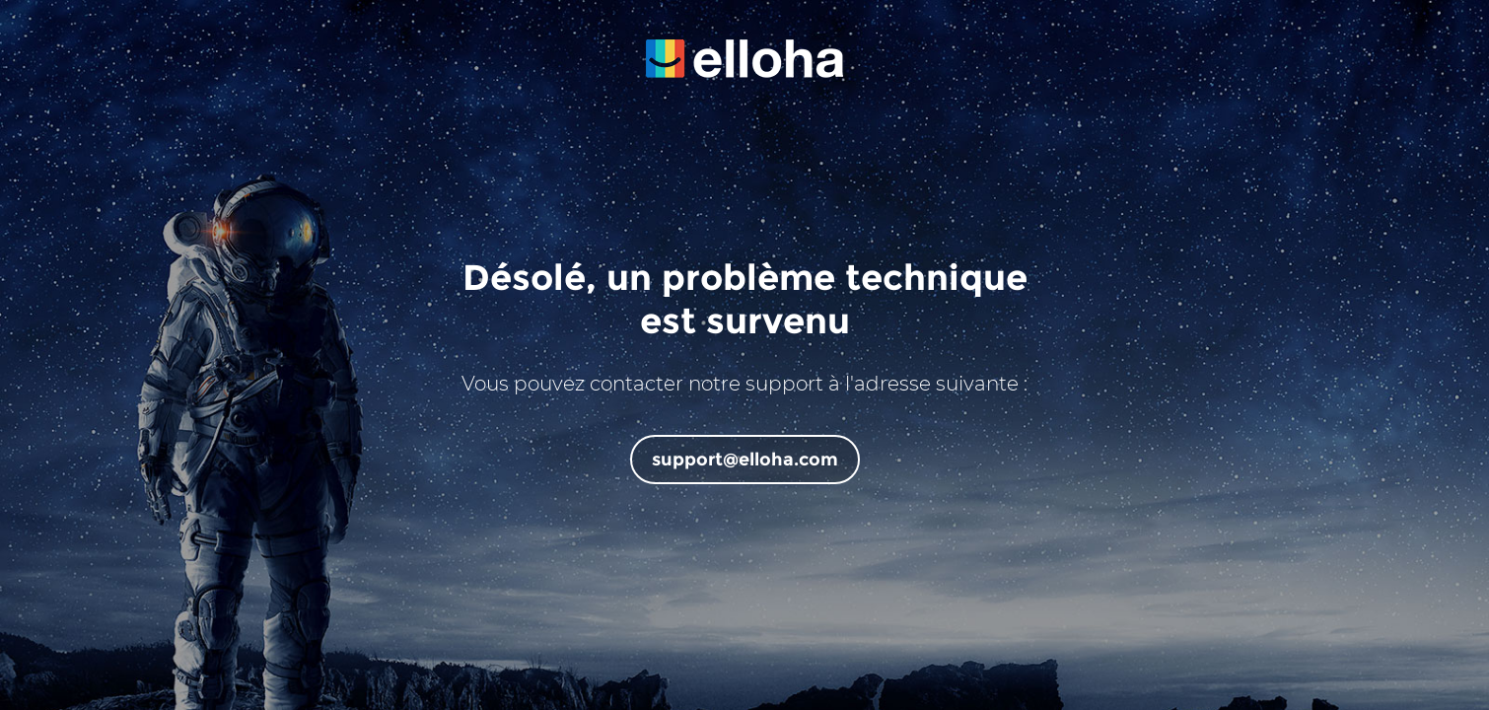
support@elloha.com (745, 459)
